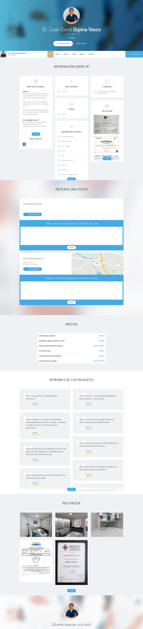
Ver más (36, 134)
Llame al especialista (32, 214)
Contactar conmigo (81, 43)
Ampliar (97, 263)
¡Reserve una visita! (134, 54)
